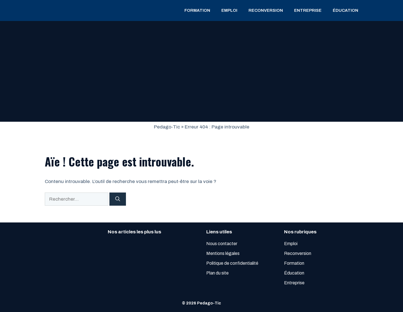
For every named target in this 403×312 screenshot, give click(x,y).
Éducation (345, 10)
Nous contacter (221, 243)
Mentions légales (223, 253)
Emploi (229, 10)
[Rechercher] (117, 199)
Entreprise (308, 10)
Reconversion (266, 10)
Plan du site (217, 273)
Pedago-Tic (167, 127)
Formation (197, 10)
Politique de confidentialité (232, 263)
